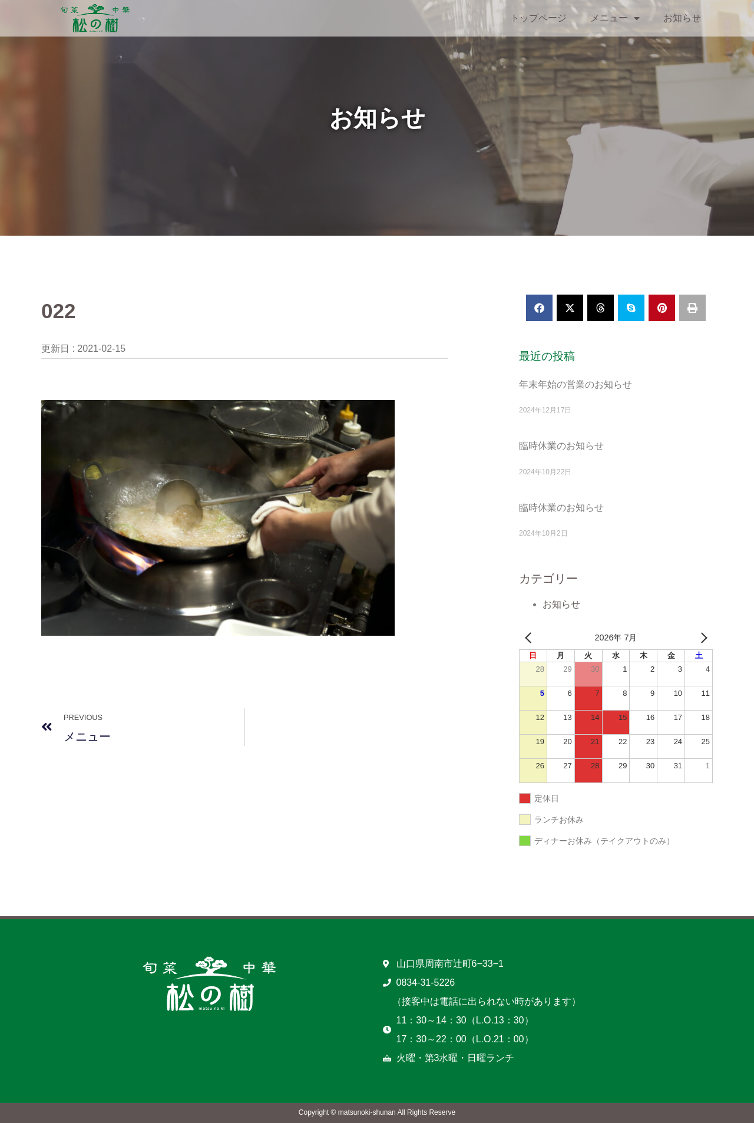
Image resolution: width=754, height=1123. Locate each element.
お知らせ (682, 18)
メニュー (615, 18)
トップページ (538, 18)
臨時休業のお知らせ (561, 446)
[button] (539, 308)
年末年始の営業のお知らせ (575, 384)
